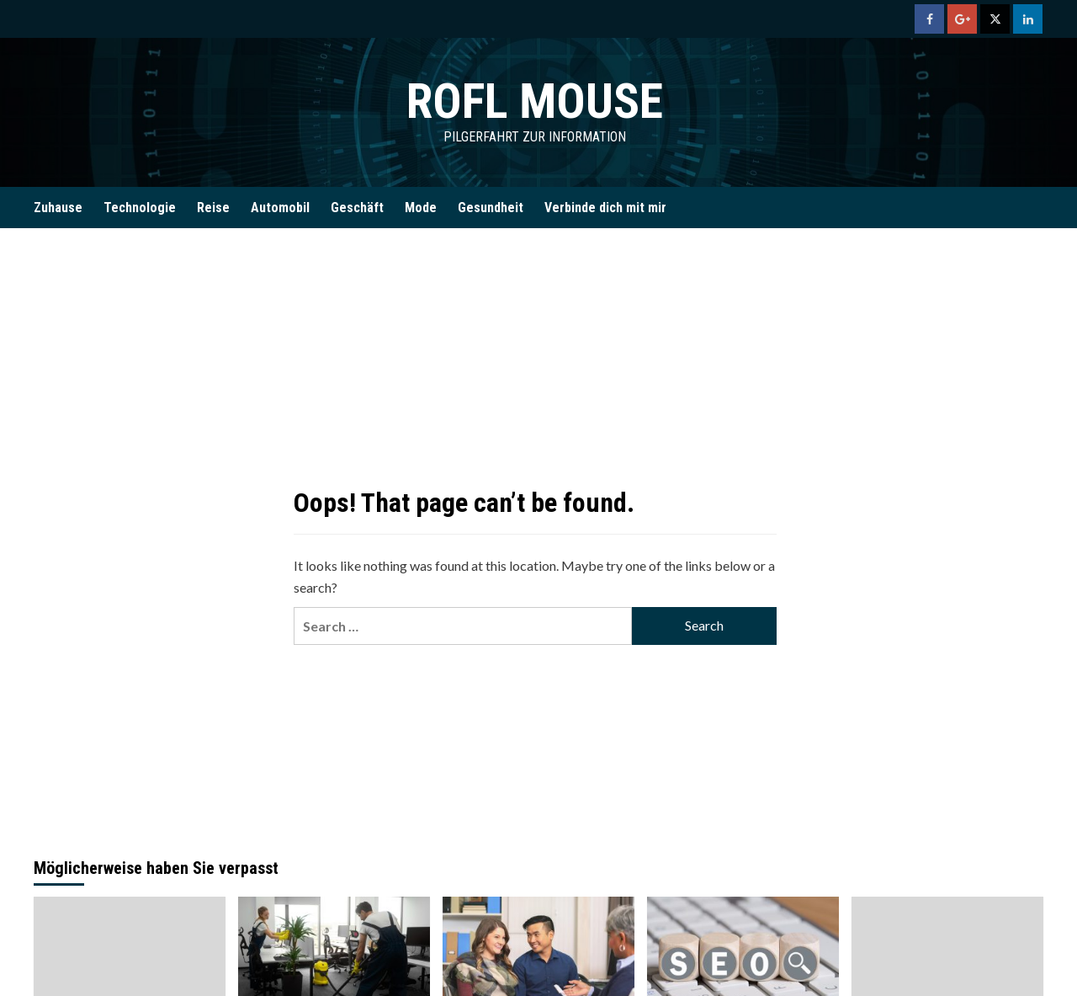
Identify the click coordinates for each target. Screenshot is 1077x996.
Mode (421, 208)
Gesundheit (490, 208)
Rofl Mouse (534, 100)
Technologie (139, 208)
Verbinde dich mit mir (605, 208)
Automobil (280, 208)
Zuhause (58, 208)
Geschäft (357, 208)
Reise (213, 208)
